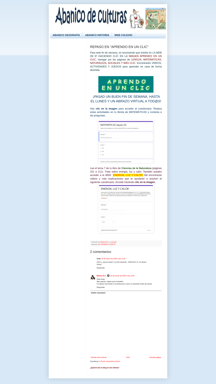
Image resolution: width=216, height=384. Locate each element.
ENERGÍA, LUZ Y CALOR (128, 175)
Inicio (128, 357)
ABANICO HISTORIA (97, 35)
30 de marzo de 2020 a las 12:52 (113, 259)
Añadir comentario (98, 293)
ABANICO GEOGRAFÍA (66, 35)
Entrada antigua (155, 357)
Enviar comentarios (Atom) (110, 361)
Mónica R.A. (101, 276)
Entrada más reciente (98, 357)
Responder (101, 268)
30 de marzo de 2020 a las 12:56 (122, 276)
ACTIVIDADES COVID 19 (106, 244)
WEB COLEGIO (123, 35)
